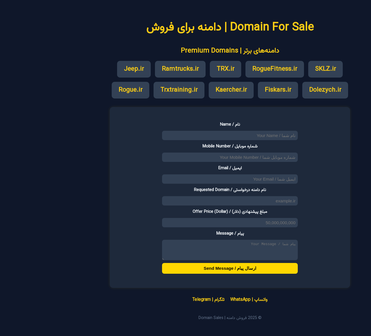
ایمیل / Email (185, 168)
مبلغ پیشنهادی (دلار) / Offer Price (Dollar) (185, 211)
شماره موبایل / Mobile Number (185, 146)
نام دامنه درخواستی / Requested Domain (185, 190)
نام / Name (185, 124)
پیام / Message (186, 233)
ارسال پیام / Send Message (185, 271)
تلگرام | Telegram (164, 303)
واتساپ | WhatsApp (204, 303)
